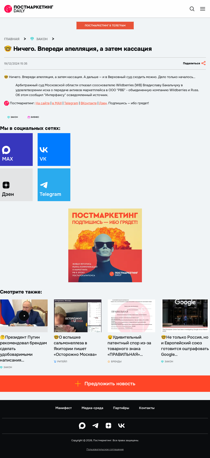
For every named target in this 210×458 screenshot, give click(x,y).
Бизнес (33, 117)
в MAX (57, 103)
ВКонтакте (89, 103)
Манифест (63, 408)
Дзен (103, 103)
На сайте (43, 103)
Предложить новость (105, 383)
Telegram (71, 103)
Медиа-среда (92, 408)
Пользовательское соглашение (105, 449)
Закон (12, 117)
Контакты (147, 408)
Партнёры (121, 408)
